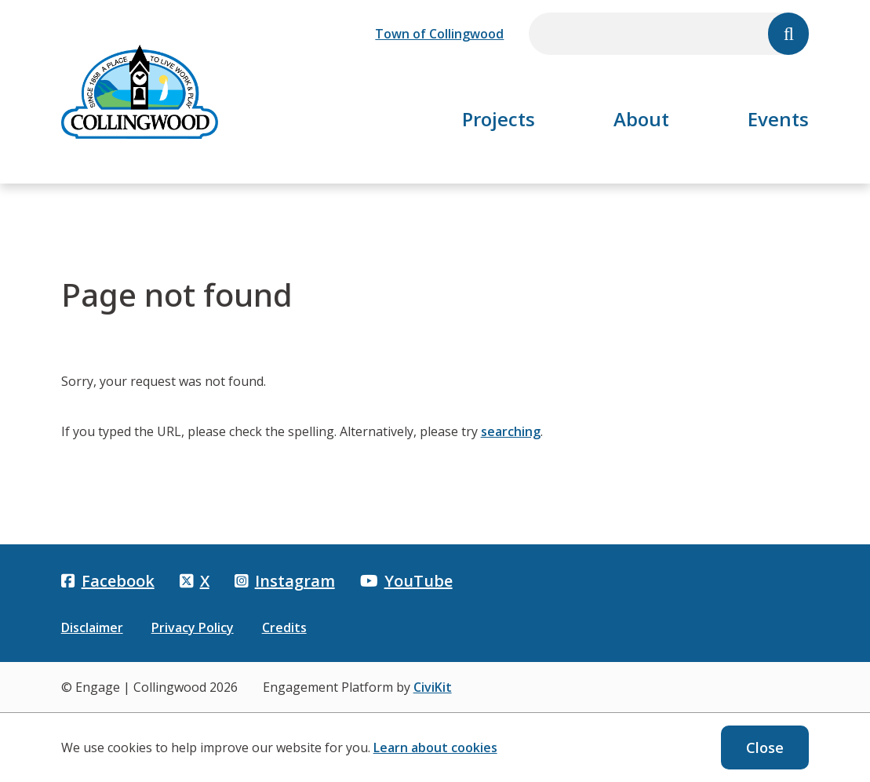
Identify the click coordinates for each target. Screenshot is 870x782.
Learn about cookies (435, 747)
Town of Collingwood (439, 33)
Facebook (108, 580)
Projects (498, 119)
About (641, 119)
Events (778, 119)
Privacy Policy (192, 627)
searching (511, 431)
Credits (284, 627)
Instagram (285, 580)
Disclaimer (92, 627)
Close (765, 747)
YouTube (406, 580)
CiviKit (432, 687)
